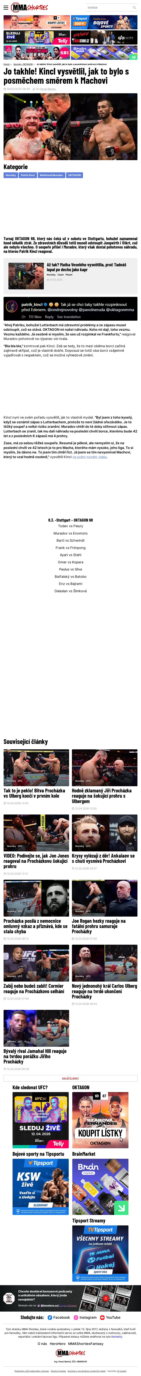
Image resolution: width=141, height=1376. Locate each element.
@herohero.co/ (57, 1305)
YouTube (110, 1318)
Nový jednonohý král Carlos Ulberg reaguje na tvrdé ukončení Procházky (104, 992)
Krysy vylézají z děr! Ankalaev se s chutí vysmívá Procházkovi (103, 859)
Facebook (59, 1318)
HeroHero (58, 1344)
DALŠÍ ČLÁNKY (70, 1078)
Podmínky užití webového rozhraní (32, 1371)
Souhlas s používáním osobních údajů (87, 1371)
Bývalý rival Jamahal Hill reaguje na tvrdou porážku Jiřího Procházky (35, 1057)
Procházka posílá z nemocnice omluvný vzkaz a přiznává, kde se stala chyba (35, 927)
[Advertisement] (70, 207)
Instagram (85, 1318)
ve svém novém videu (89, 457)
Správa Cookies (58, 1371)
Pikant (69, 275)
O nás (42, 1344)
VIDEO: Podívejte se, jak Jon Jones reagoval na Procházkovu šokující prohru (36, 861)
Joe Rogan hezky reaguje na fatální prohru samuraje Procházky (99, 927)
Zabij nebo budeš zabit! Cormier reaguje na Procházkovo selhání (34, 989)
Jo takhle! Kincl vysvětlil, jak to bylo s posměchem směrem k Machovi (72, 64)
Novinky (17, 64)
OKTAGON (28, 64)
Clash (60, 275)
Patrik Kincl (28, 175)
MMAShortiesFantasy (85, 1344)
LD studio (121, 1371)
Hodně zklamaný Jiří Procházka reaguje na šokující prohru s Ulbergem (102, 796)
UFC (20, 781)
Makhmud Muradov (51, 175)
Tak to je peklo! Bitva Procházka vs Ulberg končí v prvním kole (34, 793)
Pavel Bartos (48, 89)
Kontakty (116, 1337)
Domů (7, 64)
